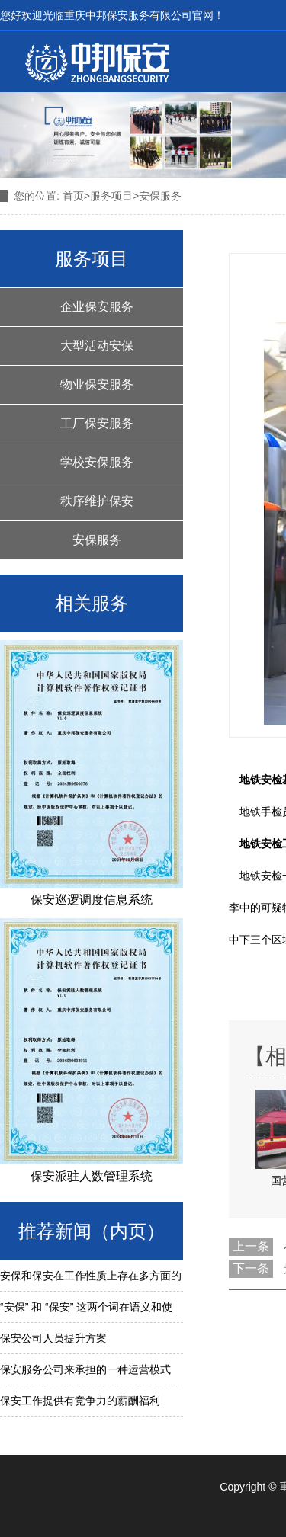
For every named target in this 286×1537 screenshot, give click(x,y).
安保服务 (96, 539)
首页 (73, 196)
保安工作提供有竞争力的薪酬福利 (80, 1401)
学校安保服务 (96, 462)
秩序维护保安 (96, 501)
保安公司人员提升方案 (53, 1338)
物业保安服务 (96, 384)
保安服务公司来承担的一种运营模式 (85, 1369)
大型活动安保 (96, 345)
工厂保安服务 (96, 423)
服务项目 (111, 196)
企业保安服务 (96, 306)
